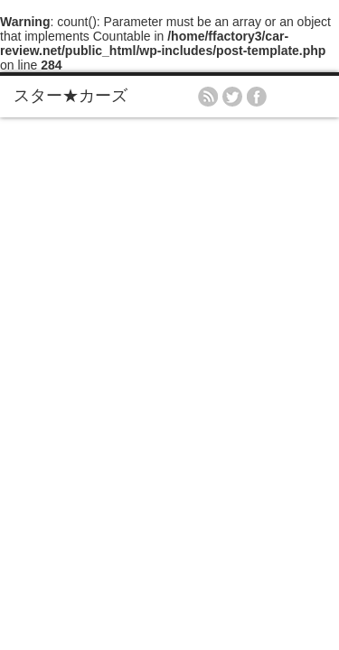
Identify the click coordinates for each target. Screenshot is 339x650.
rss (208, 97)
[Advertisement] (169, 295)
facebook (257, 97)
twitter (232, 97)
